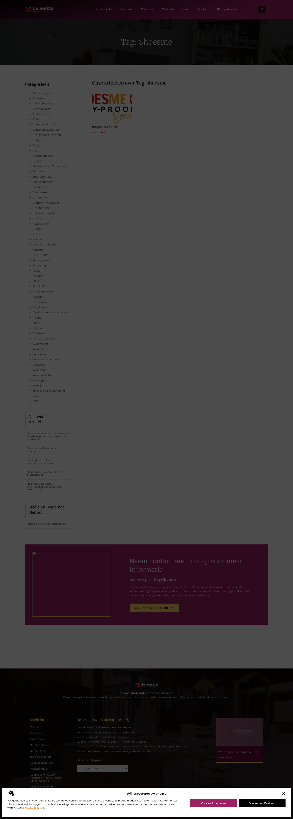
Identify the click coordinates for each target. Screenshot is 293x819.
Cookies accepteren (213, 803)
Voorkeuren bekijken (262, 803)
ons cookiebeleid (33, 807)
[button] (284, 793)
